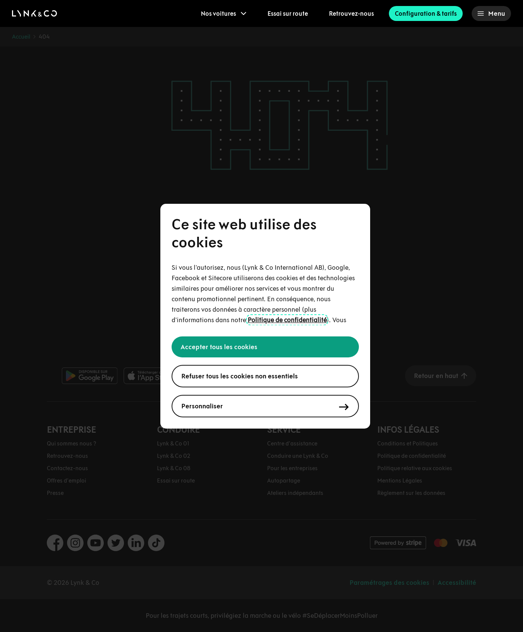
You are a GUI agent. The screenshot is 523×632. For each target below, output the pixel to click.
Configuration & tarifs (426, 13)
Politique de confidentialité (287, 320)
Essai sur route (287, 13)
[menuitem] (224, 13)
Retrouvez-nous (351, 13)
